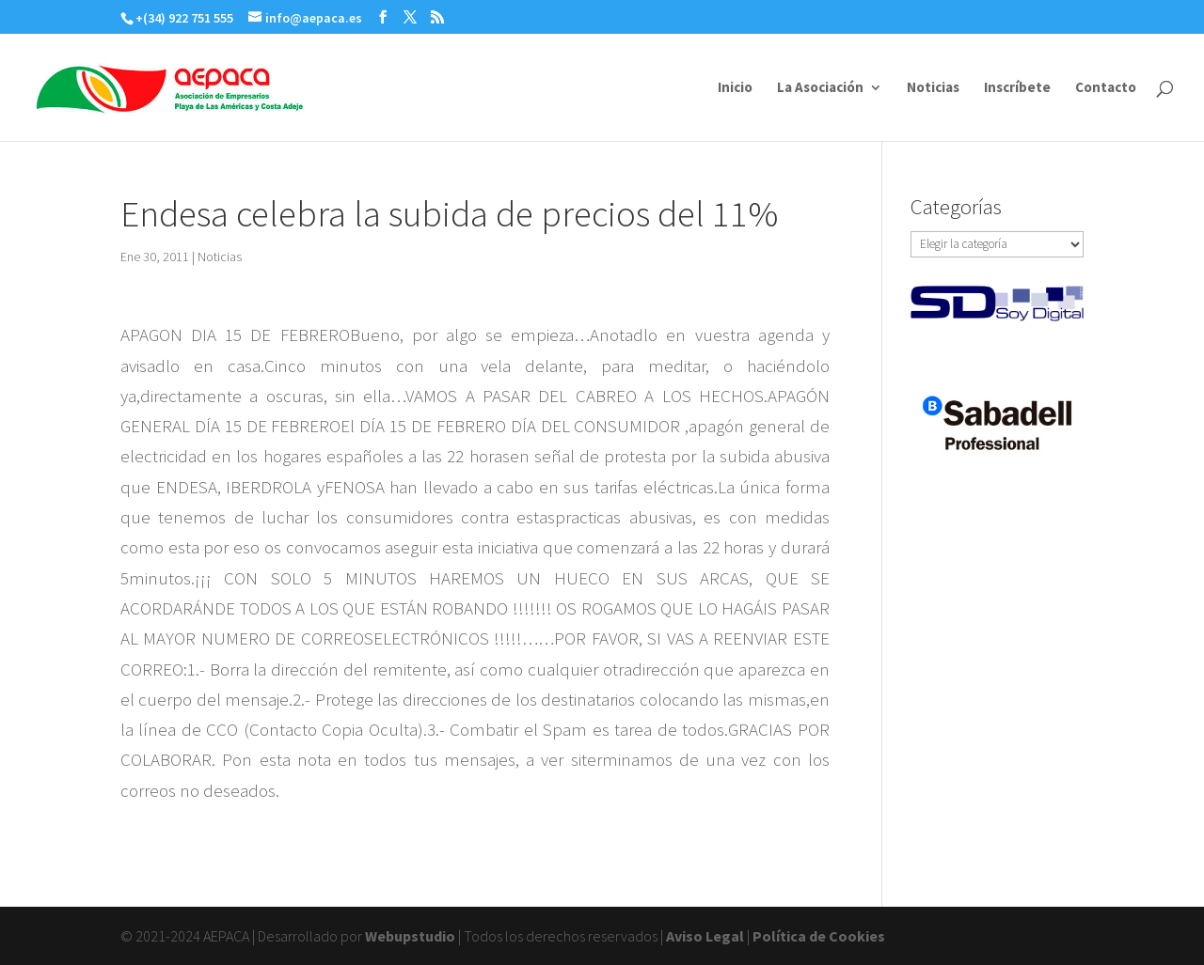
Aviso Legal (705, 935)
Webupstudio (410, 935)
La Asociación (820, 88)
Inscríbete (1017, 88)
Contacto (1105, 88)
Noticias (933, 88)
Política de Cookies (818, 935)
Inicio (735, 88)
